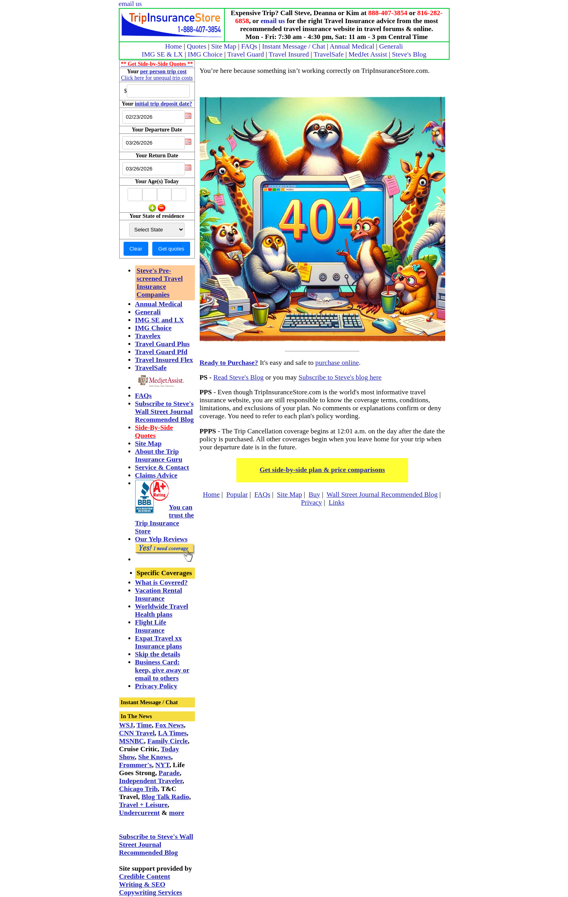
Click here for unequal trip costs (157, 78)
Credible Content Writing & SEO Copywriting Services (150, 884)
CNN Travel (137, 733)
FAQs (249, 46)
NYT (162, 765)
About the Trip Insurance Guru (159, 455)
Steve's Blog (409, 54)
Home (173, 46)
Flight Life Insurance (150, 626)
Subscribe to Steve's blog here (340, 377)
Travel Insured (289, 54)
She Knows (154, 757)
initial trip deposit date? (163, 104)
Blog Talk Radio (165, 797)
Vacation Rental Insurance (158, 594)
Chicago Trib (138, 789)
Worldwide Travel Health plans (162, 610)
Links (336, 502)
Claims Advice (156, 475)
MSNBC (131, 741)
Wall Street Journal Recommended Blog (382, 494)
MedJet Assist (367, 54)
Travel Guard (245, 54)
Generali (391, 46)
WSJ (126, 725)
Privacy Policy (156, 686)
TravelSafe (329, 54)
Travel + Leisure (143, 805)
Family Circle (167, 741)
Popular (237, 494)
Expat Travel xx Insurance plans (158, 642)
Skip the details (158, 654)
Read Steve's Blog (238, 377)
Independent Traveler (151, 781)
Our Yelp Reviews (161, 539)
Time (144, 725)
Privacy (311, 502)
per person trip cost (163, 71)
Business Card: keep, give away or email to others (162, 670)
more (176, 813)
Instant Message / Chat (293, 46)
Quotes (196, 46)
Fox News (169, 725)
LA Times (172, 733)
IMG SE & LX (162, 54)
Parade (169, 773)
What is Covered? (161, 582)
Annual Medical (352, 46)
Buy (314, 494)
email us (130, 4)
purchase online (337, 362)
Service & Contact (162, 467)
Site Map (223, 46)
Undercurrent (139, 813)
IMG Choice (205, 54)
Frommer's (135, 765)
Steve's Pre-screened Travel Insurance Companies (160, 282)
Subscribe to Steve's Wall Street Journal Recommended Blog (164, 411)
